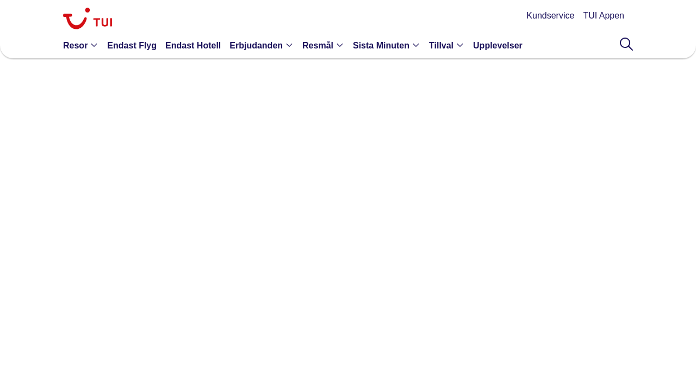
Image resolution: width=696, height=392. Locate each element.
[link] (87, 20)
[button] (83, 45)
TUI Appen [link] (603, 15)
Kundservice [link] (550, 15)
